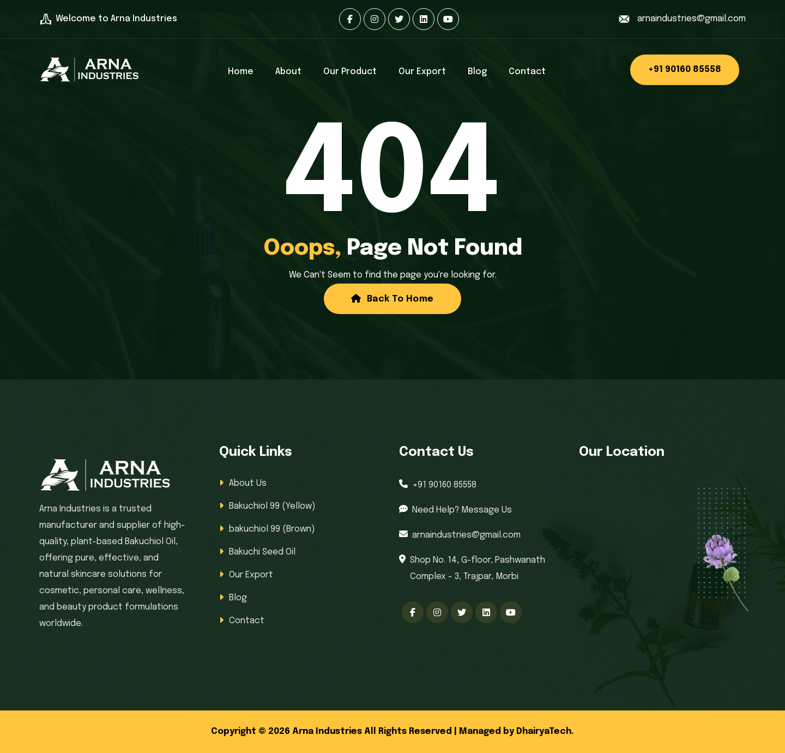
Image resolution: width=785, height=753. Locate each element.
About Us (248, 483)
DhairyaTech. (545, 731)
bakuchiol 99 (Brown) (272, 529)
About (288, 71)
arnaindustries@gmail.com (691, 18)
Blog (477, 71)
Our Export (422, 71)
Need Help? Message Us (462, 510)
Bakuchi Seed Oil (262, 552)
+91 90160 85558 (684, 69)
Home (240, 71)
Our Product (350, 71)
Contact (527, 71)
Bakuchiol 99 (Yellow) (272, 506)
